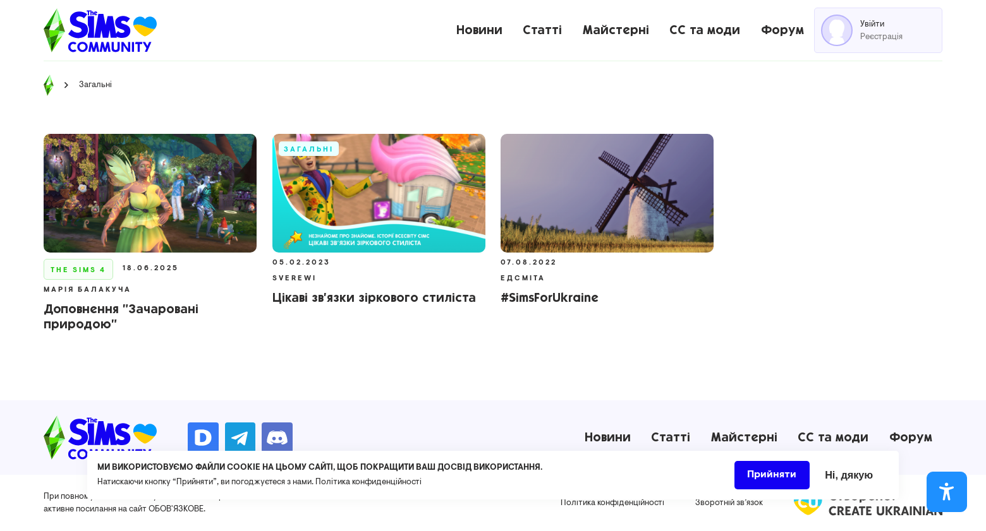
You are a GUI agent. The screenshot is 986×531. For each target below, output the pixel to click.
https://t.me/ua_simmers (240, 437)
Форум (782, 30)
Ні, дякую (849, 478)
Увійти (872, 24)
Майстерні (616, 30)
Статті (542, 30)
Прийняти (771, 479)
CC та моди (704, 30)
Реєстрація (881, 37)
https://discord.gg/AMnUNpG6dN (277, 437)
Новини (479, 30)
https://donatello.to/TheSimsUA (203, 437)
